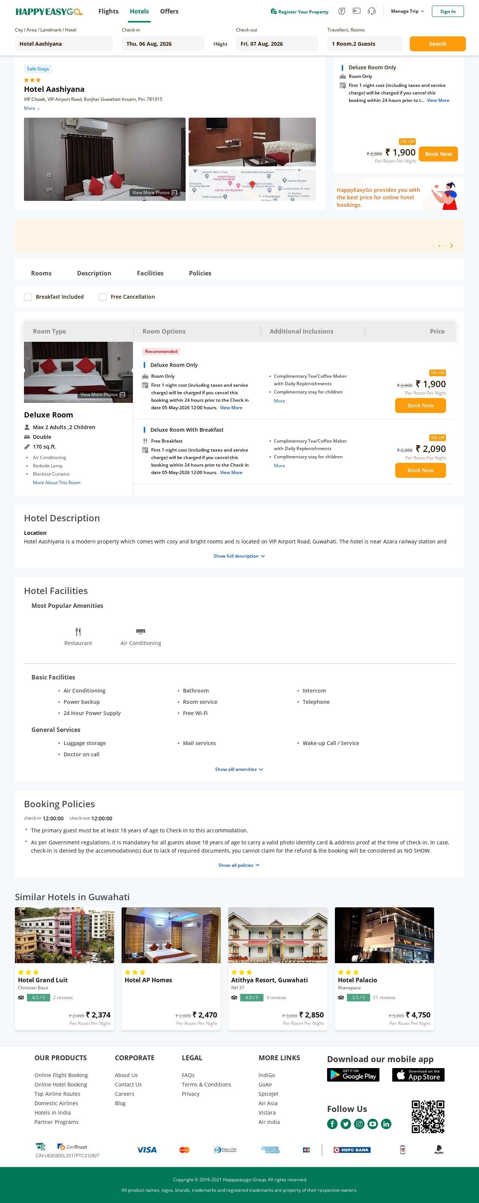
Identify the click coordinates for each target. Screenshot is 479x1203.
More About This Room (56, 482)
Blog (120, 1103)
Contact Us (128, 1084)
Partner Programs (56, 1121)
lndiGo (267, 1075)
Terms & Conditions (206, 1084)
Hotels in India (52, 1112)
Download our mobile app (380, 1058)
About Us (126, 1075)
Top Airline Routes (57, 1093)
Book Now (438, 153)
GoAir (265, 1084)
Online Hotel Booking (60, 1084)
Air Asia (268, 1103)
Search (437, 43)
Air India (269, 1121)
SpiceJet (268, 1093)
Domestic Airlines (56, 1103)
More (32, 108)
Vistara (267, 1112)
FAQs (188, 1075)
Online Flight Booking (61, 1075)
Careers (124, 1093)
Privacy (190, 1093)
